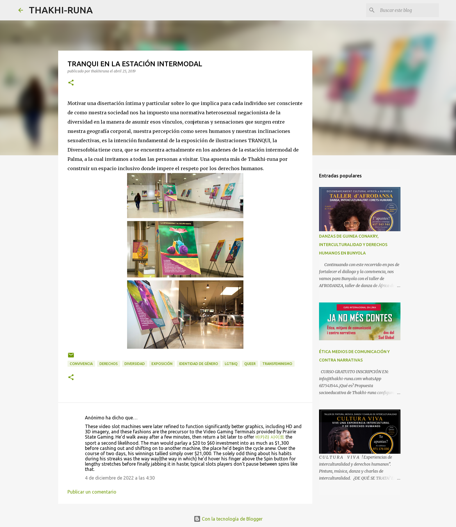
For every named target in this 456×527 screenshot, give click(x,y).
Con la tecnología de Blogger (228, 518)
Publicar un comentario (91, 491)
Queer (250, 364)
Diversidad (134, 364)
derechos (108, 364)
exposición (162, 364)
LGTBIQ (231, 364)
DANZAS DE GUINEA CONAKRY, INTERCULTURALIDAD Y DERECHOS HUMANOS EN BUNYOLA (353, 244)
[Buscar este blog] (408, 10)
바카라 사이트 (269, 436)
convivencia (81, 364)
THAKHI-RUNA (61, 10)
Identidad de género (198, 364)
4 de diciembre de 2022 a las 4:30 (120, 477)
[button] (70, 83)
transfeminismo (277, 364)
